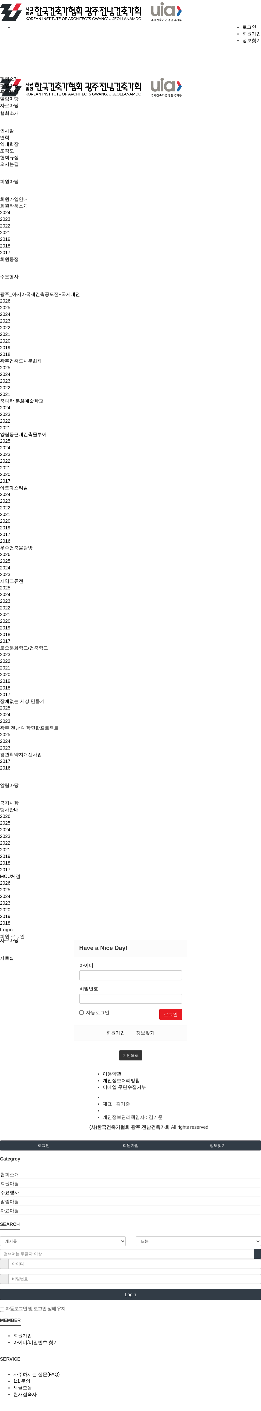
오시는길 (9, 164)
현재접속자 (25, 1394)
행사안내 (9, 809)
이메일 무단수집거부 (124, 1087)
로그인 (249, 27)
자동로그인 (94, 1012)
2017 (5, 252)
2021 (5, 232)
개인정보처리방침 (121, 1080)
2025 (5, 307)
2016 (5, 541)
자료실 (7, 958)
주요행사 (9, 276)
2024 (5, 212)
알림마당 (9, 785)
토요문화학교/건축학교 (24, 647)
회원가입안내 (14, 199)
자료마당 (9, 940)
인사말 (7, 130)
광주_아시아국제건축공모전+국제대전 (40, 294)
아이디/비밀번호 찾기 (35, 1342)
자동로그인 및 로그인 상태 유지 (32, 1309)
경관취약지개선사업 (21, 754)
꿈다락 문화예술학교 (21, 401)
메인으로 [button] (131, 1055)
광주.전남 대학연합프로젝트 (29, 728)
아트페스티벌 (14, 487)
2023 (5, 219)
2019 (5, 239)
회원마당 (9, 181)
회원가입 (251, 33)
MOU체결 (10, 876)
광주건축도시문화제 (21, 361)
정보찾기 (251, 40)
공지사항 (9, 803)
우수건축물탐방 (16, 547)
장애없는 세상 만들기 (22, 701)
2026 (5, 301)
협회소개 (9, 113)
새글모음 (22, 1387)
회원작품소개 (14, 205)
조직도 (7, 150)
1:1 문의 (21, 1381)
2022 (5, 225)
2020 (5, 341)
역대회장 (9, 144)
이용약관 (112, 1073)
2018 (5, 246)
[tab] (130, 1174)
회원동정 (9, 259)
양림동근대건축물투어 (23, 434)
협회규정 (9, 157)
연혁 (4, 137)
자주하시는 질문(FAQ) (36, 1374)
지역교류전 (11, 581)
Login (130, 1294)
